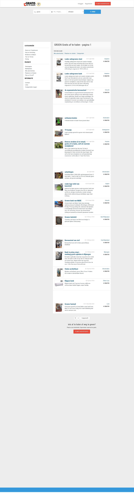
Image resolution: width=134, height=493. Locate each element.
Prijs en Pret (29, 75)
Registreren (88, 4)
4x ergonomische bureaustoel (75, 90)
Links (26, 85)
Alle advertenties (30, 71)
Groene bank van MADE (73, 201)
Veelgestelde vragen (31, 87)
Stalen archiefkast (71, 269)
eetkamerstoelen (71, 118)
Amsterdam (105, 172)
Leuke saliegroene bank (73, 74)
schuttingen (69, 172)
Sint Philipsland (105, 217)
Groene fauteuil (70, 304)
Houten (107, 141)
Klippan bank (69, 281)
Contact (27, 82)
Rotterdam (106, 118)
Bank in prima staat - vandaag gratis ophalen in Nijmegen (78, 253)
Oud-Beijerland (105, 240)
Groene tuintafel (71, 217)
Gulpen (107, 183)
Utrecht (107, 90)
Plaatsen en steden (70, 53)
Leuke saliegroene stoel (73, 59)
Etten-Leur (106, 280)
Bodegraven (105, 130)
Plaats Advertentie (102, 4)
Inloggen (80, 4)
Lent (108, 304)
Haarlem (106, 59)
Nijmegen (106, 252)
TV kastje (68, 130)
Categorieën (29, 46)
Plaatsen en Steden (30, 73)
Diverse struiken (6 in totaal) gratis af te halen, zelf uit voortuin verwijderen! (77, 144)
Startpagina (28, 66)
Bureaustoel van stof (72, 240)
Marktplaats (28, 68)
